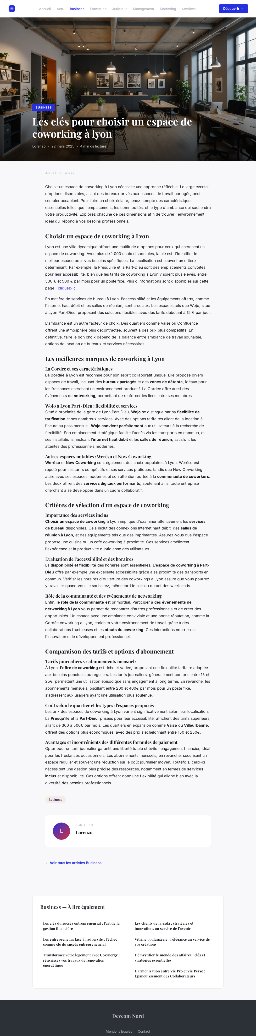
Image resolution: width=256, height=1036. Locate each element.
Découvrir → (233, 8)
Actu (60, 8)
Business (77, 8)
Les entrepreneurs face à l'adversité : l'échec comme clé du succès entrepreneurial (80, 942)
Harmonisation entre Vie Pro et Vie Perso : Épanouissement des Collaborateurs (170, 973)
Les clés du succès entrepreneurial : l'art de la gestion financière (81, 926)
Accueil (45, 8)
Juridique (119, 8)
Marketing (168, 8)
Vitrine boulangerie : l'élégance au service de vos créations (172, 942)
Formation (98, 8)
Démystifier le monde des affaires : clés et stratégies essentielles (170, 957)
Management (143, 8)
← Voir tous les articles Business (73, 863)
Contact (144, 1031)
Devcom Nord (128, 1015)
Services (189, 8)
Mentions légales (119, 1031)
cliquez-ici (67, 288)
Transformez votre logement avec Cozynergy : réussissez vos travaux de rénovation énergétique (81, 960)
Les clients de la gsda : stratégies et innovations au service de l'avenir (164, 926)
